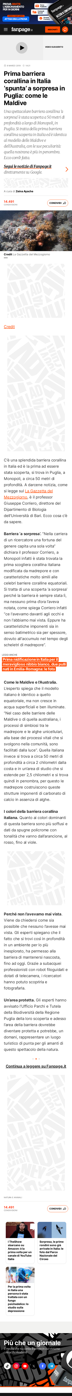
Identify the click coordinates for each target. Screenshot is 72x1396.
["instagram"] (16, 1366)
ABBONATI (53, 29)
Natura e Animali (13, 1197)
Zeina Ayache (24, 191)
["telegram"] (51, 1366)
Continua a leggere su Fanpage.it (36, 1066)
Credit (8, 254)
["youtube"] (25, 1366)
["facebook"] (42, 1366)
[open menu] (4, 29)
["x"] (33, 1366)
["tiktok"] (7, 1366)
